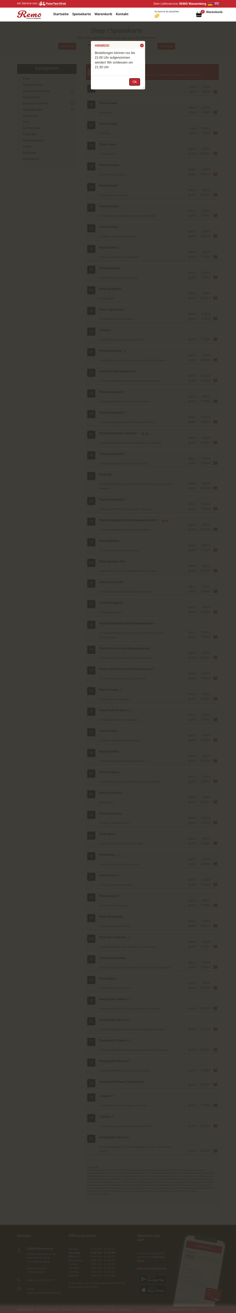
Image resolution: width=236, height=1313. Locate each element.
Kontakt (122, 14)
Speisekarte (81, 14)
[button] (141, 45)
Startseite (61, 14)
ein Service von (41, 3)
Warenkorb (103, 14)
